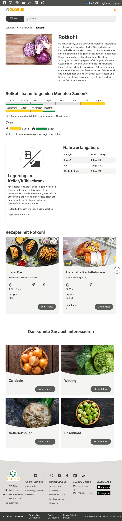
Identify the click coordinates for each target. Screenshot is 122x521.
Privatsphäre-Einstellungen (35, 516)
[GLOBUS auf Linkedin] (36, 3)
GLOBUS (110, 3)
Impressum (7, 516)
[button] (14, 18)
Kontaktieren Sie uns (14, 494)
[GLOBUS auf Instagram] (10, 3)
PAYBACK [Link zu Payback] (92, 3)
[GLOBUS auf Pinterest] (17, 3)
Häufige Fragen (14, 490)
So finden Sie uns (13, 503)
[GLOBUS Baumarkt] (81, 487)
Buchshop (29, 495)
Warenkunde (26, 27)
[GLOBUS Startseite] (15, 10)
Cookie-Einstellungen (53, 516)
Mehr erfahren (45, 389)
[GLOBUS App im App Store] (104, 487)
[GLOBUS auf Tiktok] (29, 3)
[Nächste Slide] (117, 270)
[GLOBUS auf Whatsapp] (43, 2)
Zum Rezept (47, 306)
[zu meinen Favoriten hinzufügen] (56, 239)
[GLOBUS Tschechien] (83, 492)
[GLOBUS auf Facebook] (4, 3)
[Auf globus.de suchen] (71, 18)
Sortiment (10, 27)
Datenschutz (20, 516)
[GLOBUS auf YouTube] (23, 3)
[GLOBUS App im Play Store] (103, 493)
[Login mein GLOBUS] (114, 10)
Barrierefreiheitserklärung (70, 516)
